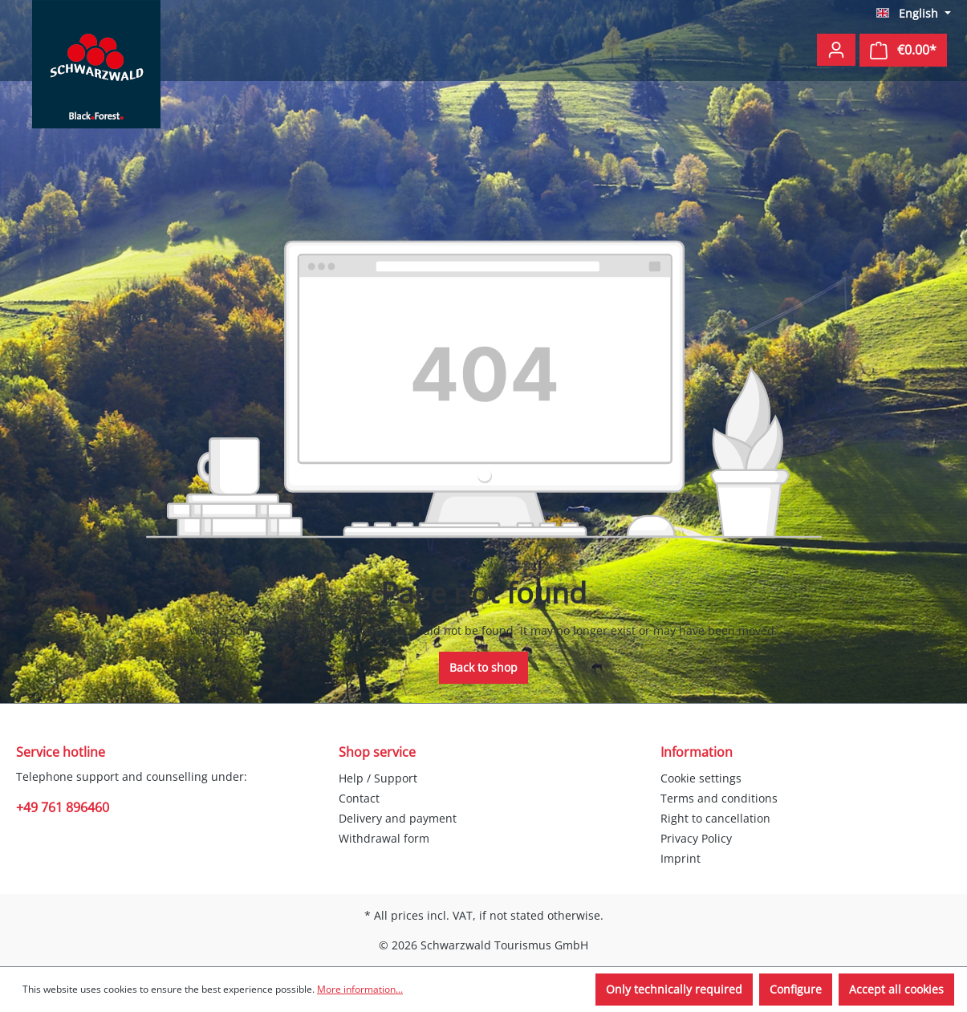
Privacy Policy (696, 838)
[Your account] (836, 50)
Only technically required (674, 989)
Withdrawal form (384, 838)
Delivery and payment (398, 818)
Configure (796, 989)
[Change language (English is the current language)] (913, 13)
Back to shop (483, 667)
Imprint (680, 858)
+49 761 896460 (62, 807)
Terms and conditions (719, 798)
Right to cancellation (715, 818)
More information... (360, 989)
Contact (359, 798)
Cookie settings (701, 778)
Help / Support (378, 778)
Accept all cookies (896, 989)
